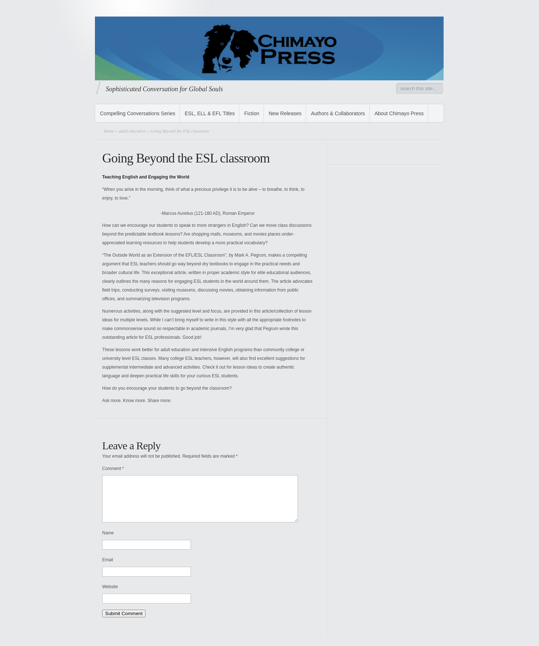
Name (108, 541)
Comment (113, 468)
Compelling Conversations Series (137, 113)
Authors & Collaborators (338, 113)
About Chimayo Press (399, 113)
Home (109, 131)
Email (107, 568)
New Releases (285, 113)
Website (110, 595)
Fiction (251, 113)
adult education (132, 131)
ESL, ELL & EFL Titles (210, 113)
